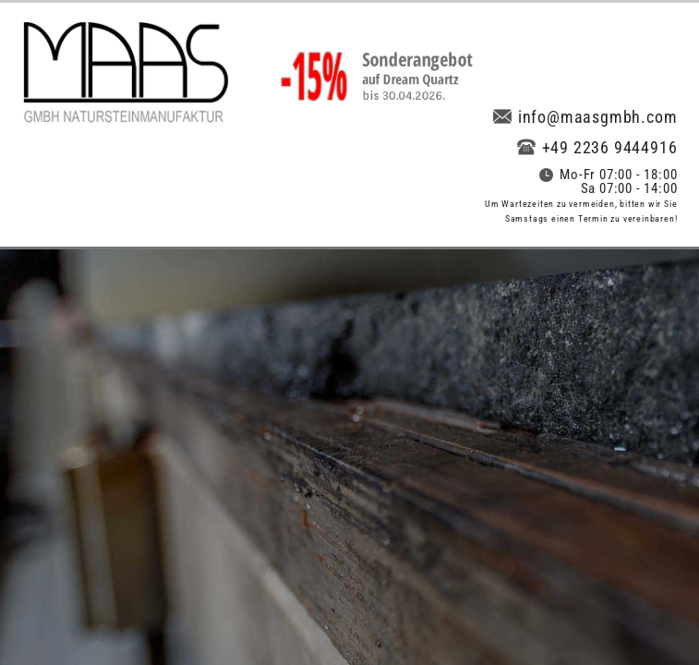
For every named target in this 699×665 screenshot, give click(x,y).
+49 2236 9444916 (597, 147)
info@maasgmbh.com (585, 117)
